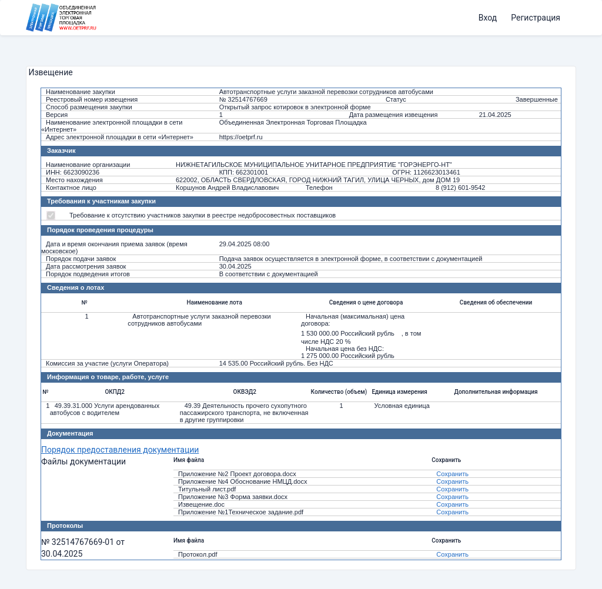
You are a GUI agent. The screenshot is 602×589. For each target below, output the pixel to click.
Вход (488, 17)
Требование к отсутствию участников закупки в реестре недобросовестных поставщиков (202, 215)
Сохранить (452, 473)
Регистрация (535, 17)
